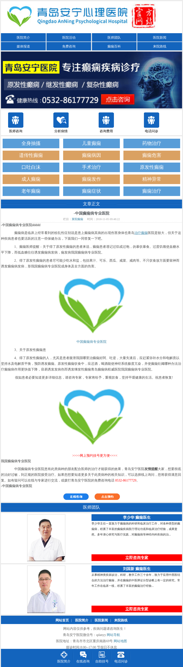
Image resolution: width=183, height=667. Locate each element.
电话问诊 (151, 131)
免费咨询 (69, 46)
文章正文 (91, 203)
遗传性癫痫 (31, 155)
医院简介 (23, 37)
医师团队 (114, 37)
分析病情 (61, 131)
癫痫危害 (151, 155)
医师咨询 (15, 131)
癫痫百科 (114, 46)
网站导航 (113, 635)
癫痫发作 (91, 179)
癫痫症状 (91, 191)
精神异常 (151, 179)
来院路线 (159, 46)
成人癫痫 (31, 179)
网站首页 (62, 620)
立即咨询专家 (136, 558)
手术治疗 (91, 167)
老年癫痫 (31, 191)
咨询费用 (106, 131)
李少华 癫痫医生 (137, 518)
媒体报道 (23, 46)
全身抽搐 (31, 143)
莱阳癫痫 (77, 219)
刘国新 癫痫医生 (137, 569)
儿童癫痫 (91, 143)
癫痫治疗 (151, 191)
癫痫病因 (91, 155)
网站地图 (120, 641)
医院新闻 (159, 37)
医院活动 (69, 37)
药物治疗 (151, 143)
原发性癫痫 (152, 167)
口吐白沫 (31, 167)
